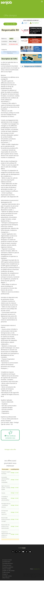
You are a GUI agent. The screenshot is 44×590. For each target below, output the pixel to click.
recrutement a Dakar (40, 574)
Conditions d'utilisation (8, 567)
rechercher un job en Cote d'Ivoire (37, 575)
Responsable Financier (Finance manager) (5, 519)
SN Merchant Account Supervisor (4, 512)
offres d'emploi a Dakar (34, 574)
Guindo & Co (37, 569)
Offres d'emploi (6, 572)
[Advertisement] (13, 86)
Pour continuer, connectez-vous (10, 434)
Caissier (3, 493)
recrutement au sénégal (28, 574)
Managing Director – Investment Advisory (5, 505)
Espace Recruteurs (7, 565)
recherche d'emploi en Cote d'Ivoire (28, 575)
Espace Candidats (7, 568)
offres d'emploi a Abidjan (40, 576)
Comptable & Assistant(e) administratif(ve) (5, 498)
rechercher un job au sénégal (34, 573)
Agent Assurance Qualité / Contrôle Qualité (5, 487)
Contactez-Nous (6, 561)
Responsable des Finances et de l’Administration (5, 526)
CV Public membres (7, 576)
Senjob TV (5, 574)
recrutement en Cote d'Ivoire (33, 576)
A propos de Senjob (7, 559)
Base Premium (6, 577)
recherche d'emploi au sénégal (27, 573)
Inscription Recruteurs (8, 563)
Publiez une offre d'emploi (8, 570)
